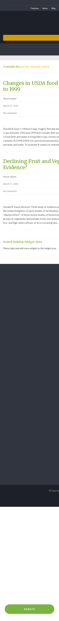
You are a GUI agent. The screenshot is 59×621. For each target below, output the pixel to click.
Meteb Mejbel (9, 98)
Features (35, 8)
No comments (10, 113)
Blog (53, 8)
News (45, 8)
